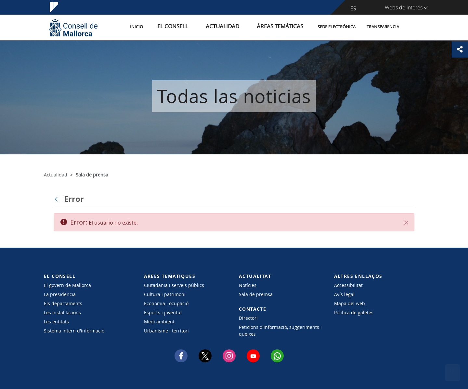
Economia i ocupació (166, 303)
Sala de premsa (256, 294)
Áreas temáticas (283, 27)
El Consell (196, 27)
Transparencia (383, 27)
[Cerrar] (406, 222)
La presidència (60, 294)
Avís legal (344, 294)
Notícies (247, 285)
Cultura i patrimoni (165, 294)
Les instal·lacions (62, 312)
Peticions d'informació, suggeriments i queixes (280, 330)
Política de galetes (353, 312)
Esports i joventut (163, 312)
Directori (248, 318)
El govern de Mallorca (67, 285)
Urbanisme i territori (166, 331)
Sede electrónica (337, 27)
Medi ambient (159, 321)
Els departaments (63, 303)
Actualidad (236, 27)
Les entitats (56, 321)
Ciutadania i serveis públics (174, 285)
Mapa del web (349, 303)
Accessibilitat (348, 285)
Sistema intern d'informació (74, 331)
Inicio (166, 27)
